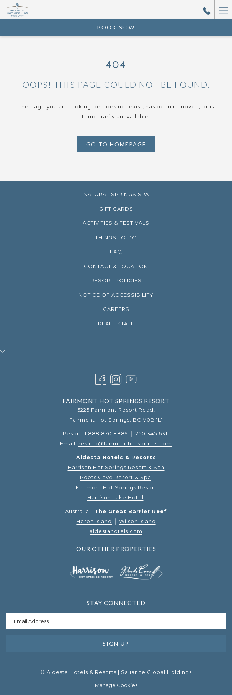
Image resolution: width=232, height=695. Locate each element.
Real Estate (116, 324)
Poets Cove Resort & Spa (115, 477)
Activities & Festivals (116, 223)
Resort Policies (116, 280)
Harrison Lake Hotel (115, 497)
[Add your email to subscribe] (116, 621)
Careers (116, 309)
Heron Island (94, 521)
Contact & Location (116, 266)
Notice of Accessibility (116, 295)
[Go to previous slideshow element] (72, 574)
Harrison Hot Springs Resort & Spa (116, 467)
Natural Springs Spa (116, 194)
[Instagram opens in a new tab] (115, 378)
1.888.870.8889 (106, 433)
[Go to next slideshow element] (160, 574)
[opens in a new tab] (92, 571)
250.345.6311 (152, 433)
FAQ (116, 252)
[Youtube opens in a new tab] (131, 378)
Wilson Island (137, 521)
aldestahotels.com (116, 531)
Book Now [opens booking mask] (116, 27)
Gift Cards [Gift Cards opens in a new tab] (126, 209)
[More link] (223, 9)
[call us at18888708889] (207, 9)
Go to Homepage (116, 144)
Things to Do (116, 237)
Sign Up (116, 643)
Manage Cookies (116, 685)
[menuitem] (116, 194)
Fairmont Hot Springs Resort (116, 487)
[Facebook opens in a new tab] (100, 378)
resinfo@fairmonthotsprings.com (125, 443)
